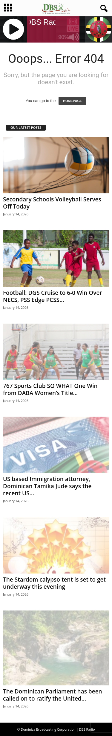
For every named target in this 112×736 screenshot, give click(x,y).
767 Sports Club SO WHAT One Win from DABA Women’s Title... (50, 389)
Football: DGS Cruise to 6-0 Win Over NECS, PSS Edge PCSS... (52, 296)
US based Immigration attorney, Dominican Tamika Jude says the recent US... (47, 486)
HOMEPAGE (72, 101)
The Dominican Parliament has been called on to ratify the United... (52, 695)
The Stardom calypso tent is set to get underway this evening (54, 583)
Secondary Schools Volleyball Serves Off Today (52, 202)
